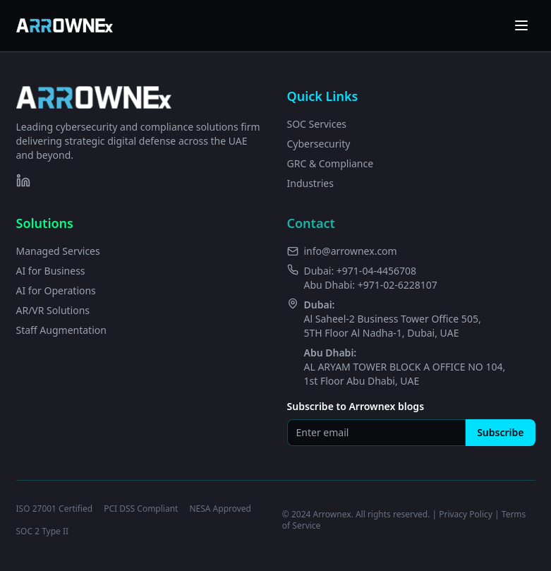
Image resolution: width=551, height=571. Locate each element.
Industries (310, 183)
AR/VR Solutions (53, 310)
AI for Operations (56, 290)
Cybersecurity (319, 143)
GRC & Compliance (330, 163)
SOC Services (317, 124)
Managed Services (58, 251)
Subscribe (500, 432)
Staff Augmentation (61, 330)
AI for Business (50, 270)
